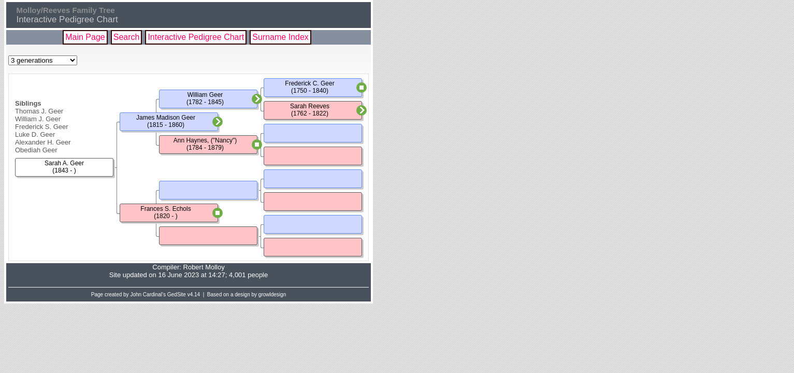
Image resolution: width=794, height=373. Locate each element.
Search (126, 37)
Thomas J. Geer (39, 111)
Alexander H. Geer (43, 142)
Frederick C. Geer (309, 83)
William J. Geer (38, 119)
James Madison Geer (165, 117)
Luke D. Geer (35, 134)
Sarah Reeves (309, 106)
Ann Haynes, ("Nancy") (205, 140)
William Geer (205, 94)
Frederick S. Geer (41, 127)
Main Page (85, 37)
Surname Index (280, 37)
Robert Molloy (204, 267)
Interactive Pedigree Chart (196, 37)
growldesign (272, 294)
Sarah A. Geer (64, 163)
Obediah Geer (36, 150)
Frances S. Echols (165, 208)
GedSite (176, 294)
